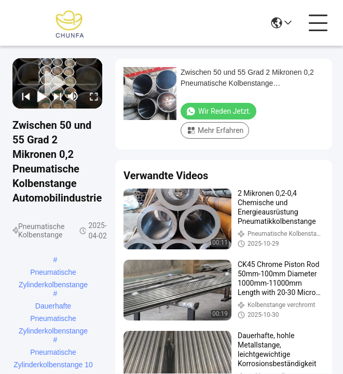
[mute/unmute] (73, 96)
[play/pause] (39, 96)
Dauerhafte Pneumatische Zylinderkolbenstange (53, 307)
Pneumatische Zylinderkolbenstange (53, 273)
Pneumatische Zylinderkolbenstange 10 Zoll (53, 353)
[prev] (23, 96)
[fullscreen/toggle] (91, 96)
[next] (55, 96)
